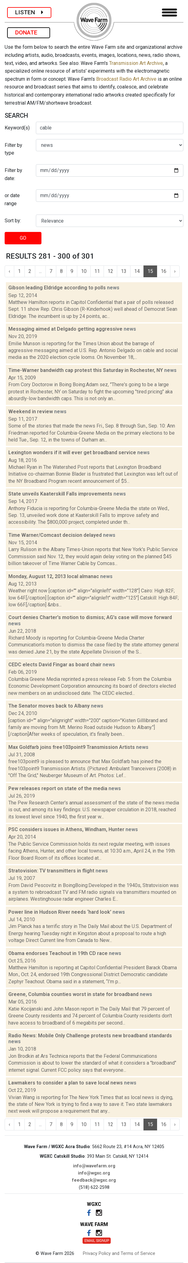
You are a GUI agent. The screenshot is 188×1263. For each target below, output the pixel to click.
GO (23, 238)
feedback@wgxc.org (94, 1180)
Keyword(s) (17, 128)
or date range (12, 199)
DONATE (28, 32)
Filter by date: (13, 174)
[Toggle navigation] (169, 12)
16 (163, 271)
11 (97, 271)
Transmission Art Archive (136, 63)
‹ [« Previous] (9, 271)
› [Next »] (175, 271)
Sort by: (13, 221)
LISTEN (29, 12)
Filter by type (13, 149)
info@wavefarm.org (94, 1166)
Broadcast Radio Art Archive (126, 79)
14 (137, 271)
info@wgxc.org (94, 1173)
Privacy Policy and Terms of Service (119, 1253)
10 (84, 271)
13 (123, 271)
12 (110, 271)
